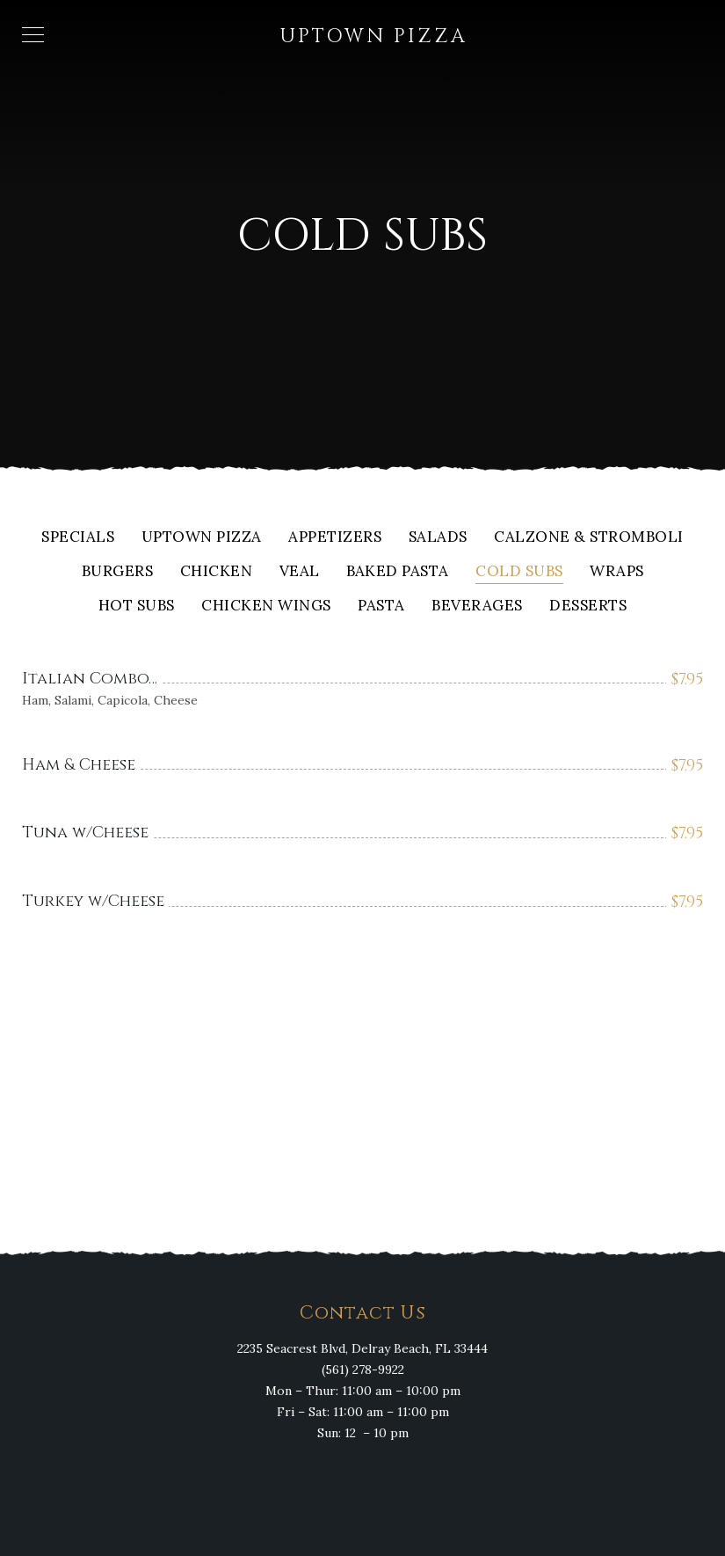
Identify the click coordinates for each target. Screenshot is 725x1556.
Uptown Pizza (201, 538)
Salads (438, 538)
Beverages (477, 606)
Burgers (118, 572)
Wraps (617, 572)
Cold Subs (519, 572)
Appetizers (334, 538)
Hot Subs (136, 606)
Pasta (381, 606)
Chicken (216, 572)
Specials (77, 538)
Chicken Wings (266, 606)
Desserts (588, 606)
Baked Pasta (397, 572)
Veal (299, 572)
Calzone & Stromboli (589, 538)
